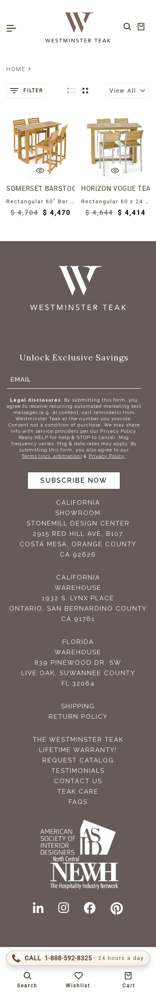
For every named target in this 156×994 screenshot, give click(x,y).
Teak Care (78, 791)
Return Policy (78, 716)
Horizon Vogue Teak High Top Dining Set (115, 188)
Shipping (78, 706)
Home (16, 69)
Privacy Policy (106, 456)
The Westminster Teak (78, 739)
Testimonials (78, 770)
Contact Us (78, 781)
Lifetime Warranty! (78, 750)
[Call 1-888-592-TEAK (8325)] (78, 958)
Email (20, 379)
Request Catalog (78, 760)
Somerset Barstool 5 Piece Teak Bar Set (40, 188)
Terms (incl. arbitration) (52, 456)
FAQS (78, 802)
